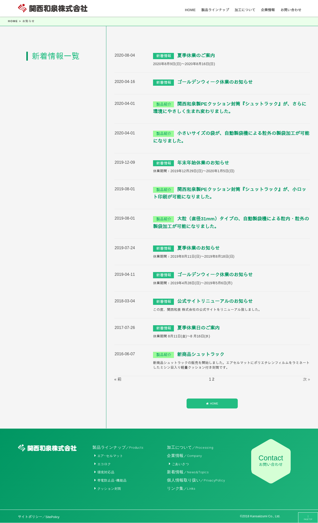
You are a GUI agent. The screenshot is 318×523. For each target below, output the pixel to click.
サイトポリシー (38, 517)
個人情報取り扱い (196, 480)
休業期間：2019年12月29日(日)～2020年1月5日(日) (193, 171)
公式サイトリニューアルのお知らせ (215, 301)
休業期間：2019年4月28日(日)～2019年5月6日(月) (192, 283)
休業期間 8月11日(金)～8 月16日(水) (181, 336)
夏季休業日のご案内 (198, 327)
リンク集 (181, 488)
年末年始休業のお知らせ (203, 162)
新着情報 (188, 472)
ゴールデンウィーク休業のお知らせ (215, 82)
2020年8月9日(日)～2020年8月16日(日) (184, 64)
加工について (190, 447)
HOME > (15, 21)
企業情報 (184, 455)
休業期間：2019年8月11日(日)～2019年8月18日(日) (193, 256)
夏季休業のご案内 (196, 55)
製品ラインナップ (118, 447)
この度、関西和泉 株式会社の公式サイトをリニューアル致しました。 (207, 310)
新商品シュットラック (200, 354)
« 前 (117, 379)
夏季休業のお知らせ (198, 248)
